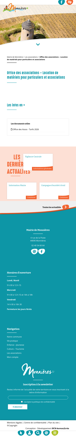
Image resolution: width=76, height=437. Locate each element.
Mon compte (12, 357)
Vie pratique (12, 340)
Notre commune (14, 336)
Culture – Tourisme (15, 349)
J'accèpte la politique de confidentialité (39, 402)
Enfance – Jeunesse (15, 345)
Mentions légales (14, 422)
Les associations (14, 353)
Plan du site (53, 422)
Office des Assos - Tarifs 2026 (25, 129)
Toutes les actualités (55, 207)
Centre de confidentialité (35, 422)
